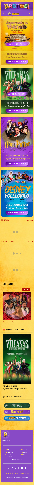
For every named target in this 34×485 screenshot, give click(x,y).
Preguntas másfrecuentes (9, 455)
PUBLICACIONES (7, 241)
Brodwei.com (9, 477)
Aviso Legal (9, 452)
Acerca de (10, 449)
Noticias (24, 452)
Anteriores (30, 241)
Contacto (24, 449)
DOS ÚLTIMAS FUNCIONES (17, 94)
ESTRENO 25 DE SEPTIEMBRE (17, 44)
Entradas (24, 454)
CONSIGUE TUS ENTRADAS (17, 61)
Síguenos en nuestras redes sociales (17, 473)
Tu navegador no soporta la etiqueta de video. (17, 359)
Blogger (25, 477)
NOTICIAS (5, 220)
